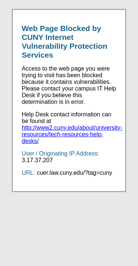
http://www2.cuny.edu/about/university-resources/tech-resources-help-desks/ (72, 134)
